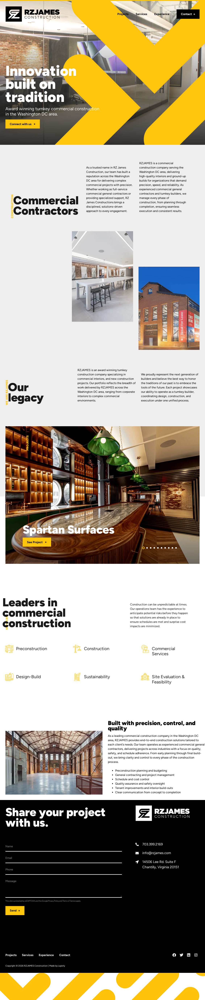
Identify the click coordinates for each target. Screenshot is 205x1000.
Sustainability (45, 676)
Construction (45, 648)
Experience (161, 14)
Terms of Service (69, 901)
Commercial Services (111, 651)
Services (141, 14)
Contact (186, 14)
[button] (143, 548)
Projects (122, 14)
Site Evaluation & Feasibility (116, 679)
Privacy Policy (53, 901)
